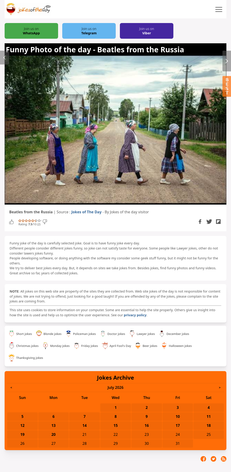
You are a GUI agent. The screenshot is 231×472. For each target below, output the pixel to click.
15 (115, 425)
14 (85, 425)
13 (53, 425)
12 (22, 425)
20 (53, 434)
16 (147, 425)
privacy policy (135, 315)
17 (178, 425)
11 (209, 416)
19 (22, 434)
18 (209, 425)
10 (178, 416)
